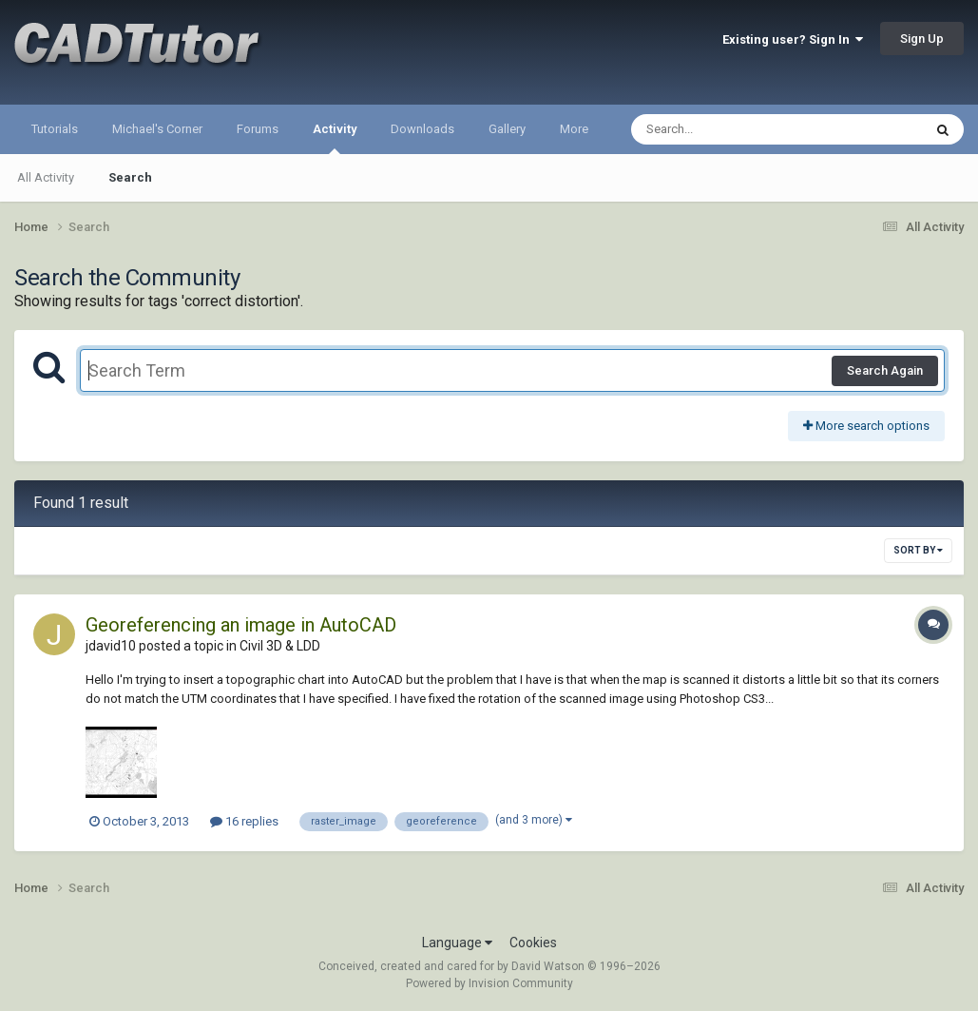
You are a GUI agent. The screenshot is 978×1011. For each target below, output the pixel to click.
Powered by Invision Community (489, 983)
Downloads (422, 129)
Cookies (533, 942)
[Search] (727, 129)
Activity (334, 138)
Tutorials (54, 129)
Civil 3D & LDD (280, 645)
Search (130, 177)
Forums (257, 129)
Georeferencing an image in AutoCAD (241, 624)
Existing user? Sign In (792, 39)
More (574, 129)
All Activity (45, 177)
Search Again (885, 370)
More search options (866, 425)
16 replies (244, 821)
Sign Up (922, 38)
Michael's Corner (157, 129)
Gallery (507, 129)
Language (457, 942)
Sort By (918, 550)
